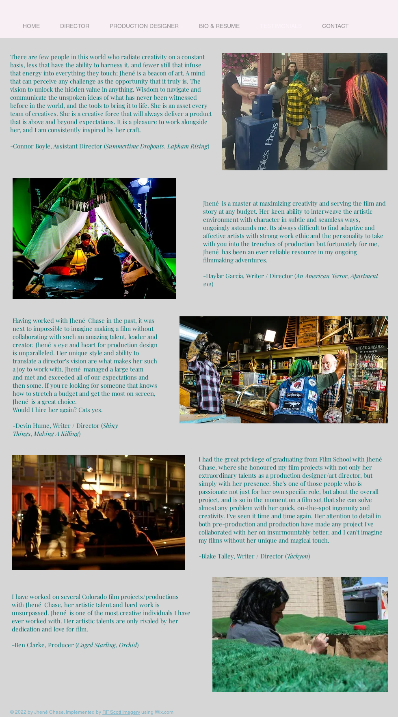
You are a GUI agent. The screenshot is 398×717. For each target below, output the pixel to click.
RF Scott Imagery (121, 712)
